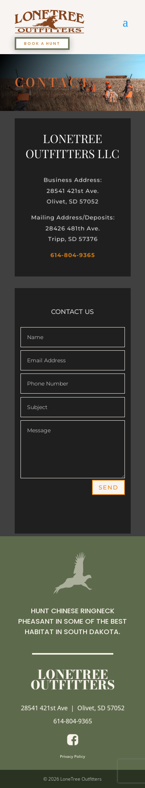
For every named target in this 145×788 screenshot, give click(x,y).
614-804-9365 (72, 254)
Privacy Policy (72, 756)
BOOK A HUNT (42, 43)
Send (108, 487)
